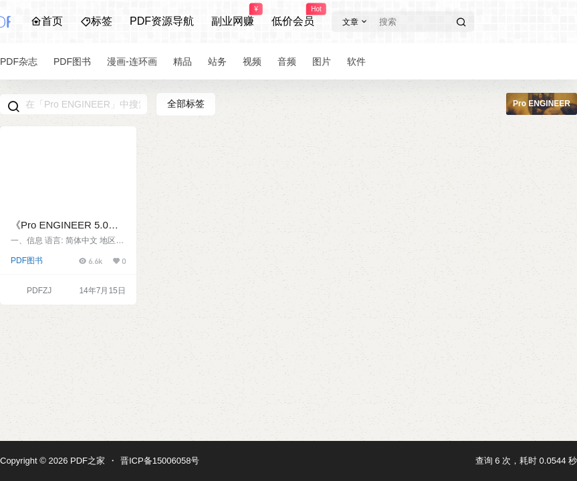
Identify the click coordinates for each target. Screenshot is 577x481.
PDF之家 (86, 461)
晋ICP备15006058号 (160, 461)
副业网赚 (232, 15)
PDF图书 (27, 260)
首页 (47, 21)
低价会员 (292, 15)
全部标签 (186, 103)
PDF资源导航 (162, 21)
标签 (96, 21)
